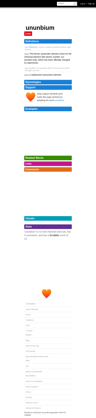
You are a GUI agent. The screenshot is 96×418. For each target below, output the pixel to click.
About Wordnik (32, 309)
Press (28, 315)
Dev (28, 360)
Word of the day (32, 346)
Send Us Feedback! (34, 381)
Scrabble (54, 235)
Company (31, 303)
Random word (32, 403)
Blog (28, 340)
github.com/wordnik (34, 371)
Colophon (30, 320)
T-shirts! (29, 331)
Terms (28, 392)
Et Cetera (30, 375)
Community (30, 351)
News (28, 334)
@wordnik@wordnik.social (37, 356)
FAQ (28, 325)
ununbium (59, 100)
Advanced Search (33, 408)
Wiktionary (33, 47)
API (27, 366)
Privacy (29, 397)
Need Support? (32, 387)
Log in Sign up (87, 4)
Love (28, 33)
